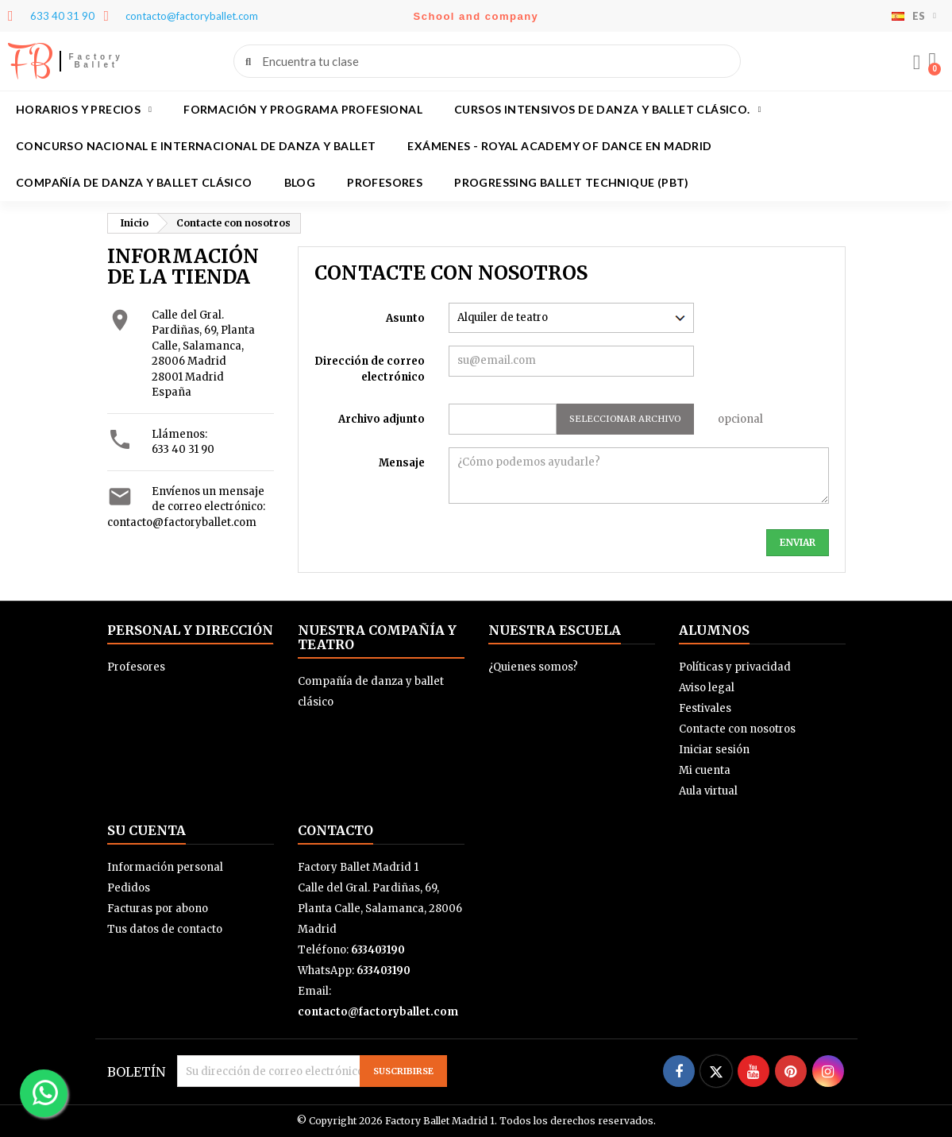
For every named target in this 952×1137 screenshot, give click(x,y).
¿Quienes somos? (533, 667)
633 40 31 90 (183, 449)
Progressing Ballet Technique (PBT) (571, 182)
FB (30, 61)
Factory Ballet (96, 60)
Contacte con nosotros (737, 729)
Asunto (405, 318)
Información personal (165, 867)
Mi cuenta (704, 770)
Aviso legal (706, 687)
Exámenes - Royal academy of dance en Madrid (559, 146)
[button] (932, 61)
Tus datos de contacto (164, 929)
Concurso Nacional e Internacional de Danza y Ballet (196, 146)
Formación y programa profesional (302, 109)
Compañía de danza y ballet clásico (134, 182)
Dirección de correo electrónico (369, 369)
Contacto (335, 830)
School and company (476, 16)
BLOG (300, 182)
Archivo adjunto (381, 419)
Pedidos (128, 888)
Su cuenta (146, 830)
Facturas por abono (157, 908)
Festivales (705, 708)
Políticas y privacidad (735, 667)
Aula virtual (708, 791)
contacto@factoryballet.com (181, 522)
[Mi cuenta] (916, 62)
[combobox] (488, 61)
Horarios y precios (84, 110)
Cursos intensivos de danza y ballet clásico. (607, 110)
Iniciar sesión (714, 749)
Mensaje (402, 463)
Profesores (384, 182)
